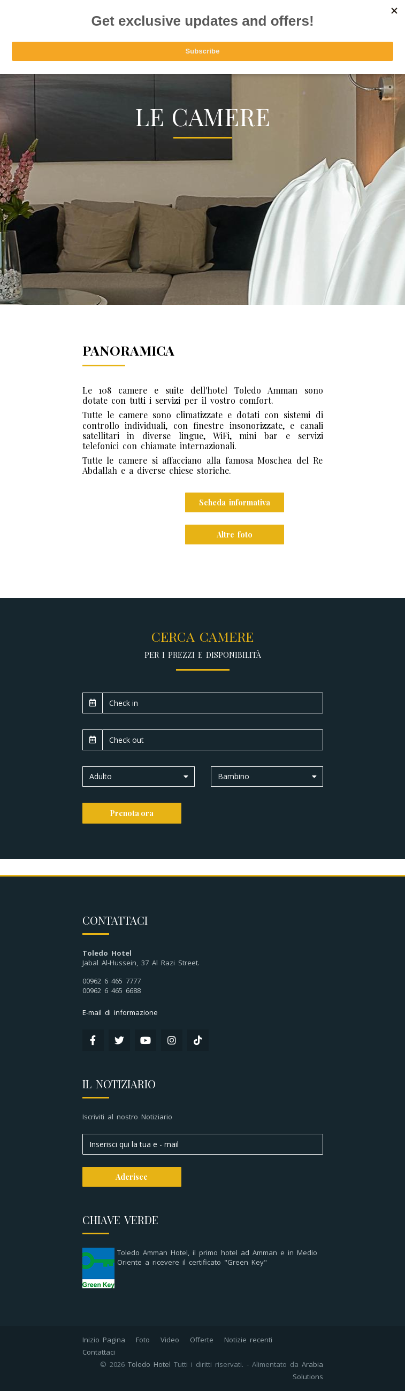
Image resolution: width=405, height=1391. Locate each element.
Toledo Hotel (149, 1364)
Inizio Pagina (103, 1339)
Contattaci (98, 1352)
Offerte (201, 1339)
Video (170, 1339)
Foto (143, 1339)
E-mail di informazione (120, 1012)
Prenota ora (132, 813)
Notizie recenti (248, 1339)
